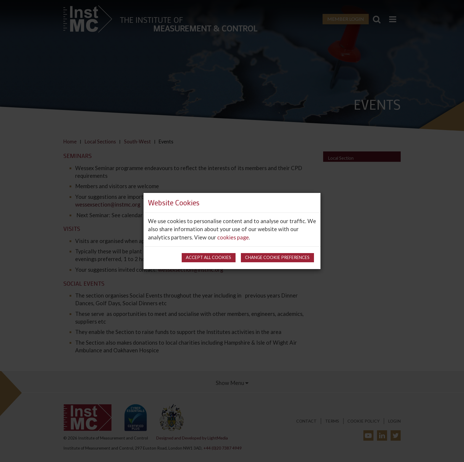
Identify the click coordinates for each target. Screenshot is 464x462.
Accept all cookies (208, 257)
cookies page (233, 237)
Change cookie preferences (277, 257)
